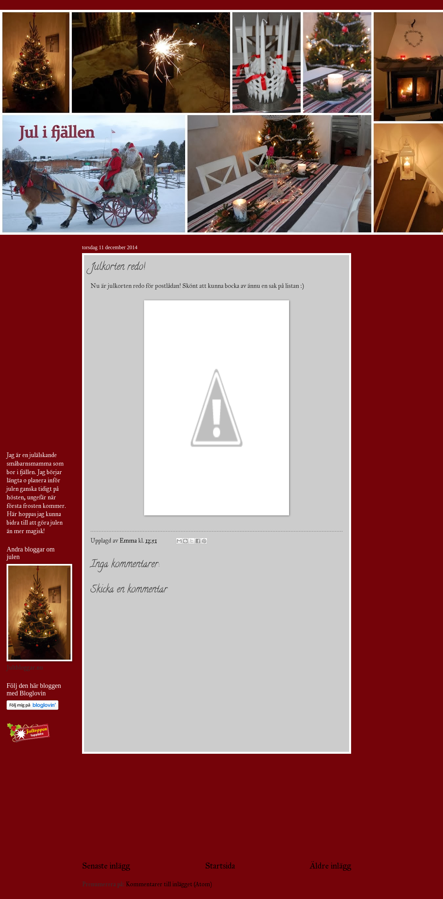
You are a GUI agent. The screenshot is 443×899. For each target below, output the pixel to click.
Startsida (220, 866)
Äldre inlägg (330, 866)
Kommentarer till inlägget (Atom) (169, 884)
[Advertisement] (216, 807)
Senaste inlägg (106, 866)
